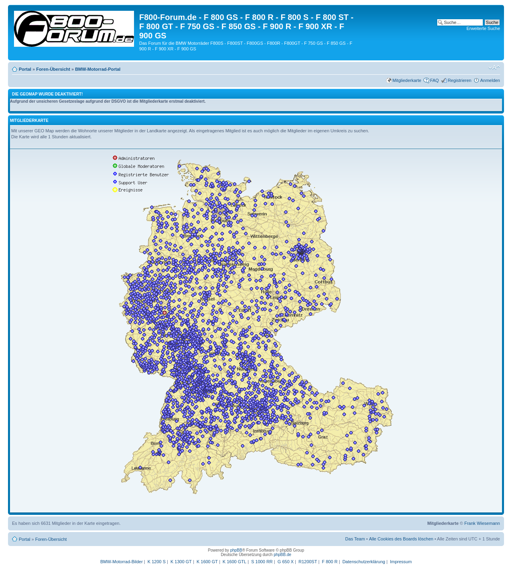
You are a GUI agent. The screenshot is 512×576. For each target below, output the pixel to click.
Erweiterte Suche (483, 28)
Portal (25, 69)
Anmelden (490, 80)
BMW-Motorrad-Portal (97, 69)
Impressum (401, 561)
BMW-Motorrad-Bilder (121, 561)
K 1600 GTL (234, 561)
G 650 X (286, 561)
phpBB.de (282, 554)
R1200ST (307, 561)
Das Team (355, 538)
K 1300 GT (181, 561)
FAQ (434, 80)
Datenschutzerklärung (363, 561)
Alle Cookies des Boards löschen (401, 538)
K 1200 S (157, 561)
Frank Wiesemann (482, 523)
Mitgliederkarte (406, 80)
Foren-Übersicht (53, 69)
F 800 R (330, 561)
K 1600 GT (207, 561)
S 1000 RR (262, 561)
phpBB (236, 550)
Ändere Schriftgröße (494, 67)
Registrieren (459, 80)
